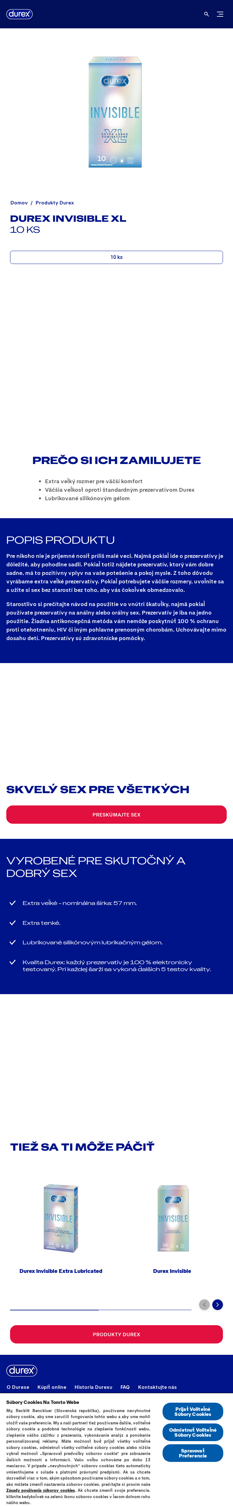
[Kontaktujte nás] (157, 1387)
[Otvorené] (206, 14)
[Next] (217, 1304)
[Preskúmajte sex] (116, 814)
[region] (116, 1449)
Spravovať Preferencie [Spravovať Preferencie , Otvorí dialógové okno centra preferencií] (193, 1452)
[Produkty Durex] (116, 1334)
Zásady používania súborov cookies (40, 1490)
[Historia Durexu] (93, 1387)
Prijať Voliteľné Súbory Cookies (193, 1411)
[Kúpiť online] (52, 1387)
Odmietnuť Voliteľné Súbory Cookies (193, 1432)
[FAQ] (125, 1387)
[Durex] (19, 14)
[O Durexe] (18, 1387)
